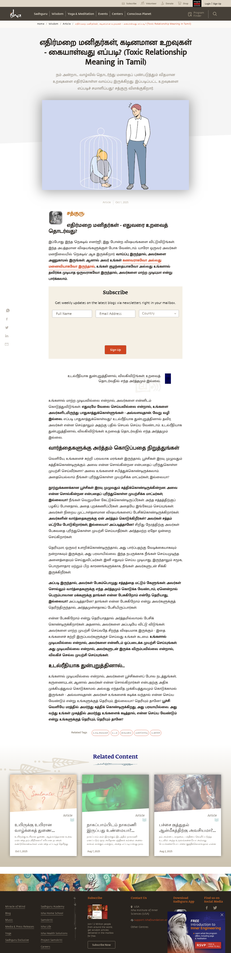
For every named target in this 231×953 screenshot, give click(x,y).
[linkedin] (6, 336)
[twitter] (6, 328)
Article (66, 24)
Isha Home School (52, 913)
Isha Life (46, 926)
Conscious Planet (139, 14)
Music (9, 920)
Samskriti (47, 920)
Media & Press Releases (19, 926)
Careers (45, 946)
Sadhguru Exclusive (17, 940)
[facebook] (7, 320)
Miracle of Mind (15, 906)
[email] (6, 345)
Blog (8, 913)
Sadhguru (40, 14)
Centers (117, 14)
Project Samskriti (51, 940)
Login (208, 3)
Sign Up (217, 3)
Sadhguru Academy (52, 906)
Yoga (8, 933)
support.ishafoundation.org (151, 920)
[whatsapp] (7, 311)
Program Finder (198, 14)
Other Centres (139, 927)
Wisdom (58, 14)
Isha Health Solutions (54, 933)
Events (103, 14)
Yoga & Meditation (81, 14)
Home (40, 24)
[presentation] (115, 334)
